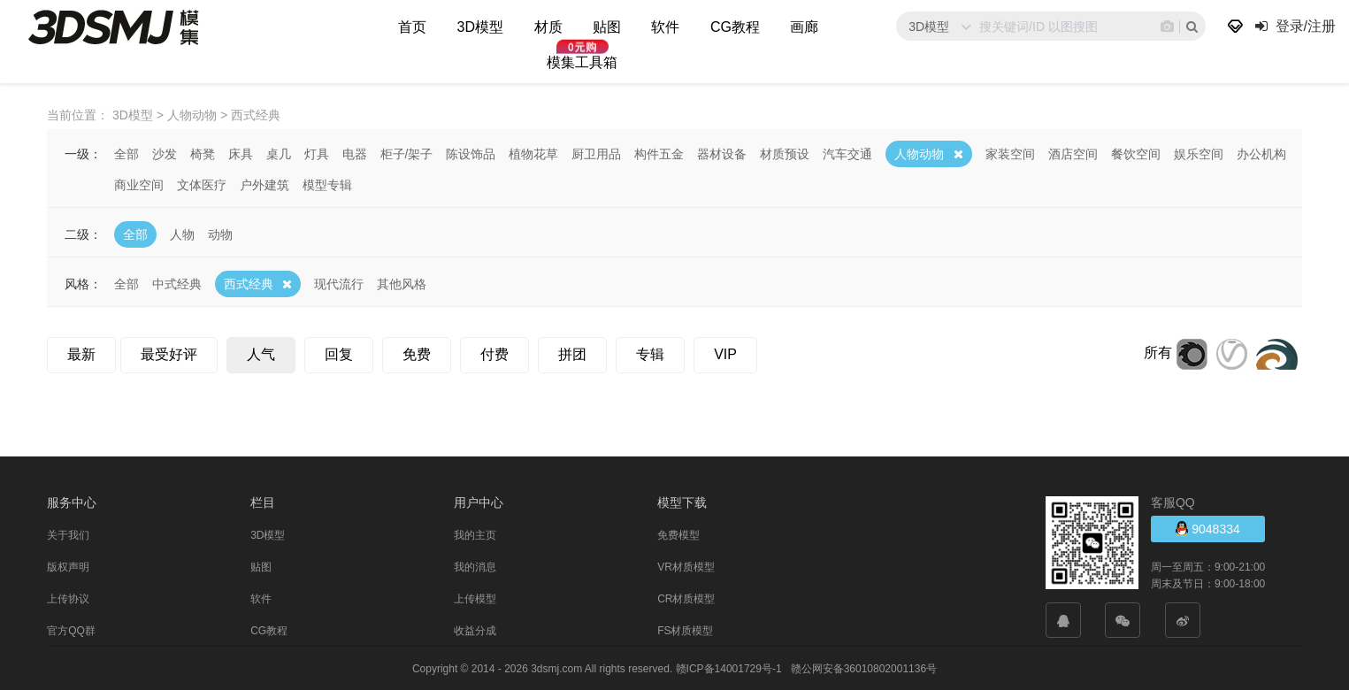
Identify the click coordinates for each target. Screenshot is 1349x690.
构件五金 (659, 153)
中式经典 (177, 283)
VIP (725, 353)
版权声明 (68, 566)
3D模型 (480, 26)
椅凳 (202, 153)
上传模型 (475, 598)
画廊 (804, 26)
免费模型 (678, 534)
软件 (665, 26)
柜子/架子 (406, 153)
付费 (494, 353)
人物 (182, 233)
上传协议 (68, 598)
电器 (354, 153)
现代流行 (339, 283)
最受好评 (169, 353)
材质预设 (784, 153)
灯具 (316, 153)
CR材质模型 (686, 598)
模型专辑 (327, 184)
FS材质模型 (685, 630)
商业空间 (139, 184)
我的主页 (475, 534)
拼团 (572, 353)
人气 (261, 353)
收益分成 (475, 630)
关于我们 (68, 534)
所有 (1158, 351)
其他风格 (401, 283)
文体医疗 (201, 184)
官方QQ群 (71, 630)
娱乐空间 (1198, 153)
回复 (339, 353)
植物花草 (533, 153)
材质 (548, 26)
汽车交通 (847, 153)
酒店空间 (1073, 153)
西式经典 (248, 283)
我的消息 (475, 566)
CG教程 (735, 26)
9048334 (1207, 527)
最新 (81, 353)
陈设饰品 (470, 153)
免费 (416, 353)
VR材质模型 (686, 566)
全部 (126, 153)
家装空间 (1010, 153)
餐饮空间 (1136, 153)
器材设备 (722, 153)
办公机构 (1261, 153)
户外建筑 (264, 184)
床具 (240, 153)
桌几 (278, 153)
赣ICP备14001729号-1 (729, 668)
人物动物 (919, 153)
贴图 (607, 26)
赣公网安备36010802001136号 (864, 668)
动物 (220, 233)
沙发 (164, 153)
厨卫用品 (596, 153)
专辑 (650, 353)
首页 (412, 26)
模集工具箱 (582, 62)
